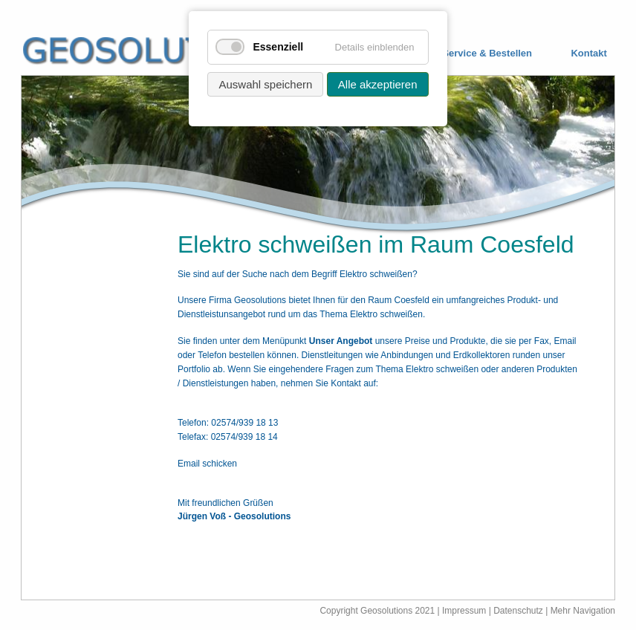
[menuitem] (476, 54)
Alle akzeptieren (378, 84)
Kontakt (588, 53)
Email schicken (207, 463)
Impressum (464, 610)
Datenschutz (519, 610)
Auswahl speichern (265, 84)
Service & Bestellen (487, 53)
